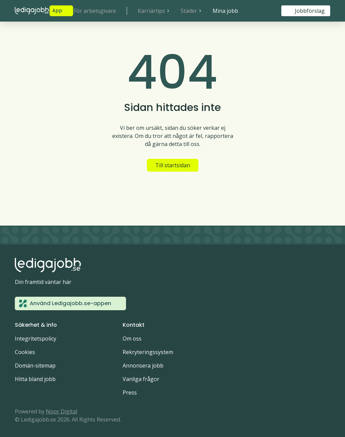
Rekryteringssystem (148, 352)
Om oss (132, 338)
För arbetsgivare (95, 10)
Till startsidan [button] (172, 165)
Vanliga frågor (141, 379)
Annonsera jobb (143, 365)
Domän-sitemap (35, 365)
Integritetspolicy (35, 338)
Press (130, 392)
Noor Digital (61, 411)
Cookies (25, 352)
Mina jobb (225, 10)
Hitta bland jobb (35, 379)
